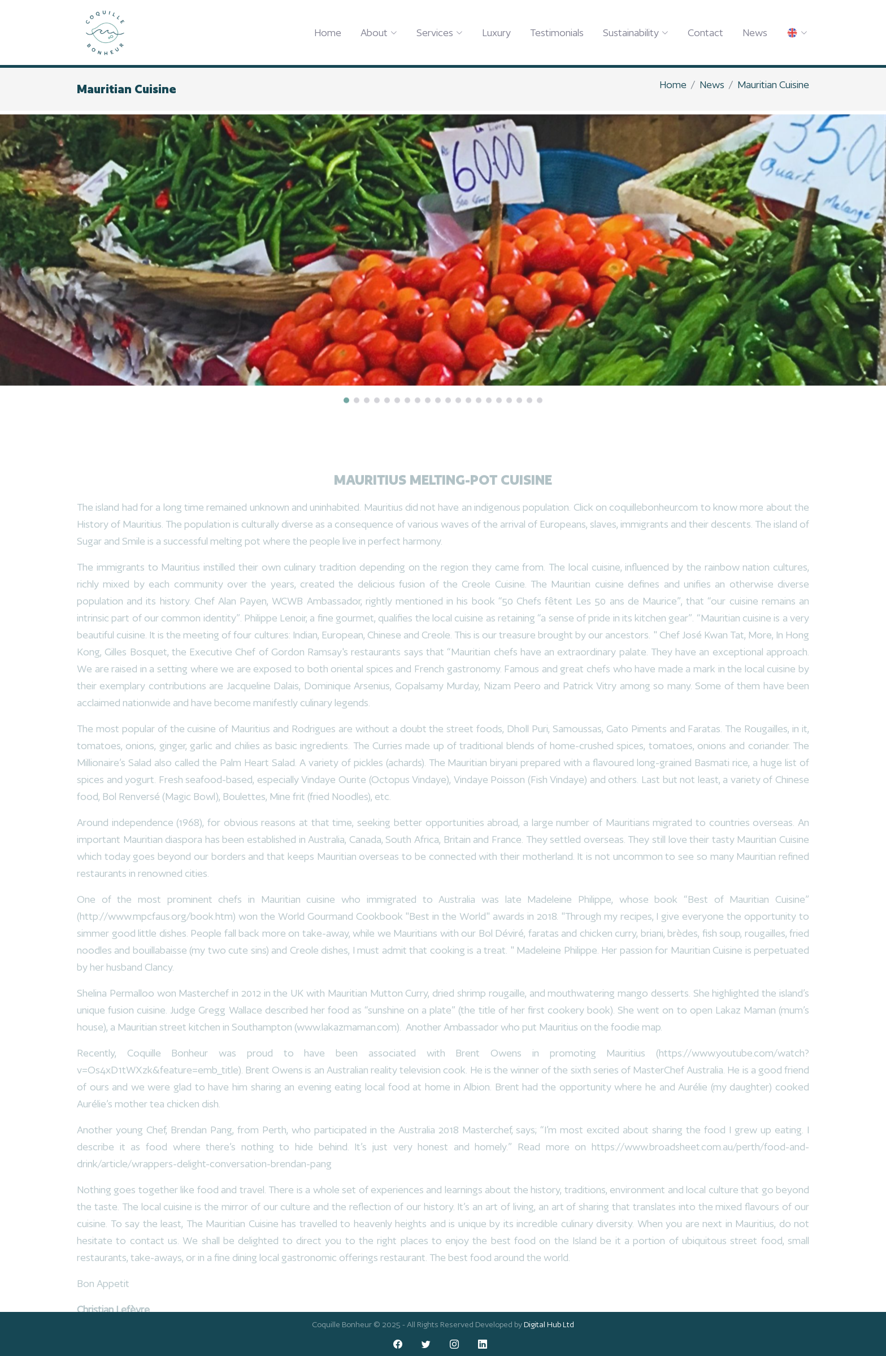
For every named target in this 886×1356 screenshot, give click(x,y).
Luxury (496, 32)
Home (327, 32)
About (379, 32)
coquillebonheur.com (653, 519)
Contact (705, 32)
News (754, 32)
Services (439, 32)
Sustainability (635, 32)
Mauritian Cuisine (773, 84)
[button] (346, 416)
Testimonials (557, 32)
